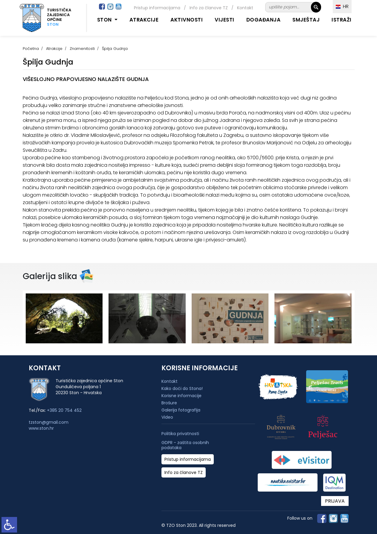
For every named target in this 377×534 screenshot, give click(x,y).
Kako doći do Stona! (182, 388)
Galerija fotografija (180, 410)
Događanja (263, 19)
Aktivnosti (186, 19)
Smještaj (306, 19)
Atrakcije (144, 19)
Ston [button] (105, 19)
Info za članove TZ (209, 8)
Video (167, 417)
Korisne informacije (181, 396)
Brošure (169, 403)
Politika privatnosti (180, 433)
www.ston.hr (41, 428)
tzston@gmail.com (48, 422)
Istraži (342, 19)
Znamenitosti (82, 48)
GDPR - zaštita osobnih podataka (185, 445)
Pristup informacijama (157, 8)
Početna (31, 48)
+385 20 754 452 (64, 410)
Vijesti (224, 19)
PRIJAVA (335, 501)
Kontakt (245, 8)
